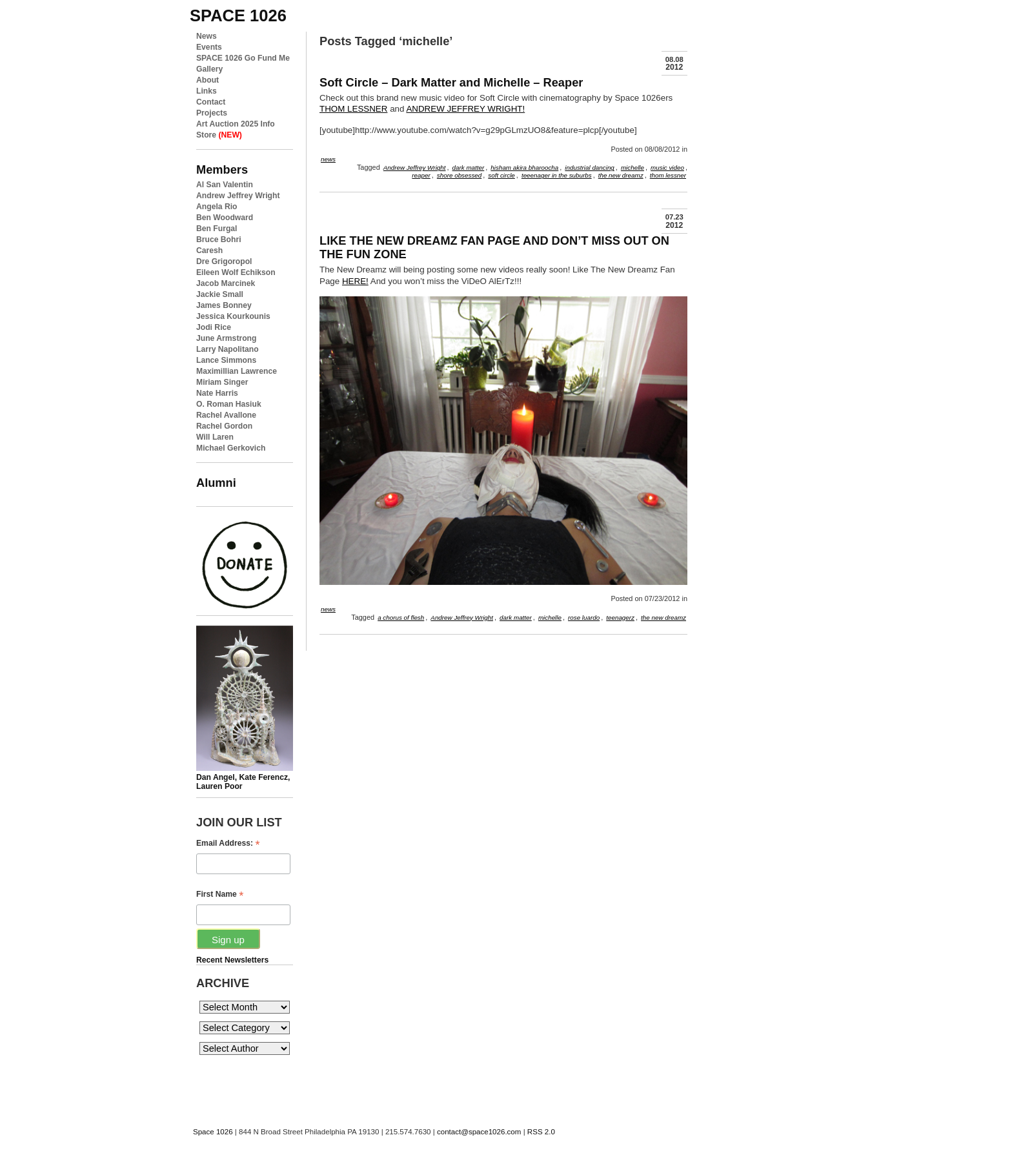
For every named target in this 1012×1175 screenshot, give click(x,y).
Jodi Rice (213, 327)
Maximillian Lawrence (236, 371)
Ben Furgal (217, 228)
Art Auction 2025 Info (235, 123)
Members (222, 169)
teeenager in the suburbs (556, 175)
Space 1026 (213, 1132)
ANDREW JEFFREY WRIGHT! (465, 109)
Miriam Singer (222, 382)
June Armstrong (226, 338)
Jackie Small (219, 294)
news (328, 159)
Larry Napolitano (227, 349)
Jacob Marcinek (225, 283)
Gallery (209, 69)
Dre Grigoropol (224, 261)
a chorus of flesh (401, 617)
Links (206, 91)
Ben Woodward (224, 217)
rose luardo (584, 617)
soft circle (501, 175)
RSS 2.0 (541, 1132)
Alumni (216, 482)
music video (667, 167)
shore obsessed (459, 175)
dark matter (468, 167)
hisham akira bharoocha (524, 167)
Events (209, 47)
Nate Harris (217, 393)
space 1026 (238, 15)
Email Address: (228, 843)
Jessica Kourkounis (233, 316)
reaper (421, 175)
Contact (210, 102)
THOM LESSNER (353, 109)
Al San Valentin (224, 184)
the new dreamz (620, 175)
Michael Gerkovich (230, 448)
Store (219, 134)
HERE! (355, 281)
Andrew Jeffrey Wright (237, 195)
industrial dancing (589, 167)
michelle (632, 167)
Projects (211, 113)
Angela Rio (217, 206)
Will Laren (215, 437)
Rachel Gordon (224, 426)
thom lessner (668, 175)
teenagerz (620, 617)
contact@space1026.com (479, 1132)
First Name (219, 894)
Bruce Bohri (218, 239)
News (206, 36)
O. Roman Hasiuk (228, 404)
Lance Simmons (226, 360)
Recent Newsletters (232, 960)
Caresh (209, 250)
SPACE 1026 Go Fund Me (243, 58)
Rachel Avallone (226, 415)
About (207, 80)
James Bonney (224, 305)
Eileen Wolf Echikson (236, 272)
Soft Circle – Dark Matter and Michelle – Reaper (451, 82)
